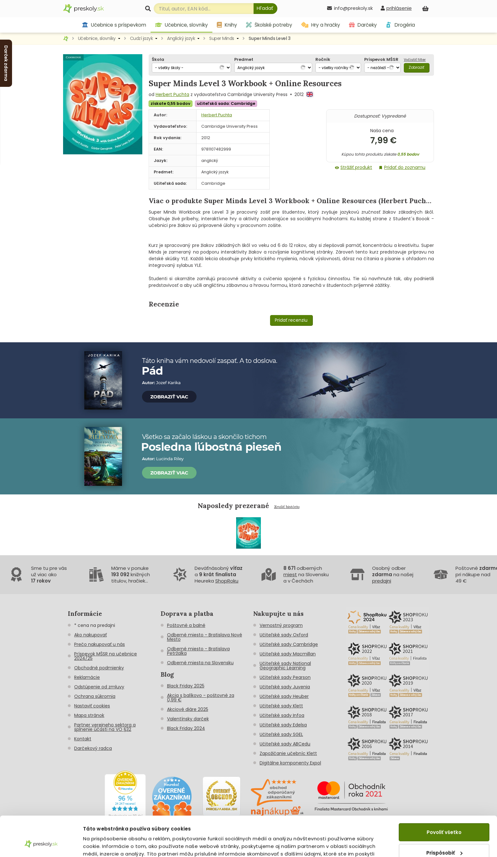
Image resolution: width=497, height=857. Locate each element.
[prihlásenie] (396, 8)
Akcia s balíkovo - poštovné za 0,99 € (200, 697)
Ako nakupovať (90, 635)
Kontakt (82, 739)
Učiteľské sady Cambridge (289, 644)
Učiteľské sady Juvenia (285, 687)
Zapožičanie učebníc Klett (288, 753)
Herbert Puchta (172, 94)
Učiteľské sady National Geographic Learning (285, 665)
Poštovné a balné (186, 625)
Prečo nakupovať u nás (99, 644)
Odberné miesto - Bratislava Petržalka (198, 651)
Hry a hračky (320, 25)
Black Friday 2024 (186, 728)
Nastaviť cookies (92, 706)
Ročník (322, 59)
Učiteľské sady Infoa (282, 715)
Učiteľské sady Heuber (284, 696)
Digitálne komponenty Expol (290, 763)
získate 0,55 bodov (170, 103)
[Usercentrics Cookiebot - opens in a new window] (41, 844)
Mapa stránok (89, 715)
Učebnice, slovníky (181, 25)
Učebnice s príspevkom (114, 25)
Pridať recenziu (291, 320)
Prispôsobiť (444, 818)
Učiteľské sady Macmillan (288, 654)
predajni (381, 580)
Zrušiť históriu (287, 506)
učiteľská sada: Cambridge (226, 103)
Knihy (227, 25)
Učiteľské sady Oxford (284, 635)
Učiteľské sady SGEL (281, 734)
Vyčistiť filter (415, 59)
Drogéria (400, 25)
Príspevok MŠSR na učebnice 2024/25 (105, 656)
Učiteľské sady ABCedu (285, 744)
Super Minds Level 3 (269, 38)
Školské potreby (269, 25)
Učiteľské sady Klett (281, 706)
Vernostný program (281, 625)
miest (290, 574)
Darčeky (363, 25)
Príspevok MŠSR (381, 59)
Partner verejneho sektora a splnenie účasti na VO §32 (105, 727)
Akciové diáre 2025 (187, 709)
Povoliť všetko (444, 798)
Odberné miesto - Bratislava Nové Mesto (204, 637)
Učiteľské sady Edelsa (283, 725)
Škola (158, 59)
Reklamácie (87, 677)
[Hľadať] (265, 8)
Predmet (243, 59)
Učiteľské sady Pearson (285, 677)
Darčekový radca (93, 748)
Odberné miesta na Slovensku (200, 663)
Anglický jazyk (181, 38)
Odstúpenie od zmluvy (99, 687)
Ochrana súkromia (94, 696)
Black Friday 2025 (185, 686)
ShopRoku (226, 580)
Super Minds (221, 38)
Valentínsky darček (188, 719)
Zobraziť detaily (103, 844)
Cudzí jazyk (141, 38)
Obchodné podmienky (99, 668)
